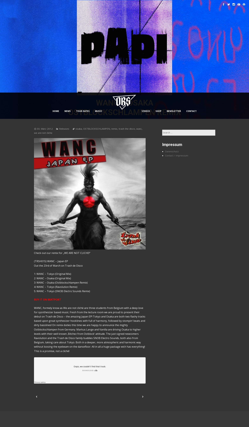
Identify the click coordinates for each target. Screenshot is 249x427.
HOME (56, 111)
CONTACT (191, 111)
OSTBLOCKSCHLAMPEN (96, 128)
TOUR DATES (83, 111)
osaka (79, 128)
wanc (139, 128)
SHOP (158, 111)
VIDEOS (146, 111)
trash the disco (127, 128)
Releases (64, 128)
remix (114, 128)
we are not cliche (43, 132)
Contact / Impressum (176, 155)
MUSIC (98, 111)
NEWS (67, 111)
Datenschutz (172, 151)
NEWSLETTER (174, 111)
